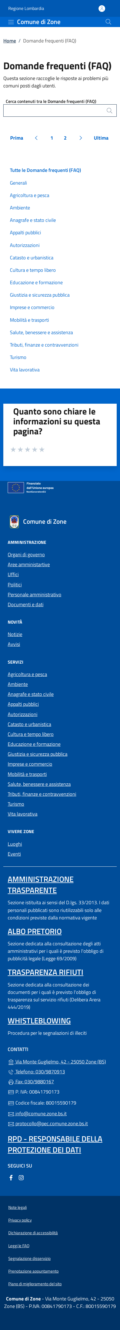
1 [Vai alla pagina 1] (54, 139)
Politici (15, 584)
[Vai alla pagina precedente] (36, 138)
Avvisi (14, 644)
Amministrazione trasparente (40, 884)
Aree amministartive (29, 564)
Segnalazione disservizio (29, 1258)
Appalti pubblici (25, 232)
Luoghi (15, 844)
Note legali (17, 1207)
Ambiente (20, 207)
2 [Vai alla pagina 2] (68, 139)
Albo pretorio (35, 931)
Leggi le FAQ (18, 1246)
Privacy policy (20, 1220)
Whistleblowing (39, 1020)
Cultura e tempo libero (33, 270)
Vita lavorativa (25, 369)
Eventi (14, 854)
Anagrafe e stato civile (33, 220)
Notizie (15, 634)
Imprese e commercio (32, 307)
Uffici (13, 574)
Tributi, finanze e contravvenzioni (44, 345)
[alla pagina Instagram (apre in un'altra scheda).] (21, 1177)
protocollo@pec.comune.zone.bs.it (48, 1123)
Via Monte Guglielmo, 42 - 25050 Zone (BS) (60, 1061)
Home (9, 40)
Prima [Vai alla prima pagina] (18, 139)
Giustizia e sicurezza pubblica (40, 295)
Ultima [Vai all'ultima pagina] (103, 139)
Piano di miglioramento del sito (35, 1284)
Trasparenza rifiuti (45, 972)
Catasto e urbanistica (31, 257)
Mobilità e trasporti (29, 320)
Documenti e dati (25, 604)
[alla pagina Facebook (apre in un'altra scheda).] (11, 1177)
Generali (18, 183)
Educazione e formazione (36, 282)
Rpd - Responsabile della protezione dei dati (55, 1144)
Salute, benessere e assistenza (41, 332)
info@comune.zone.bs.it (37, 1113)
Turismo (18, 357)
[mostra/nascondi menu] (11, 22)
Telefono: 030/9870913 (36, 1071)
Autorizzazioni (25, 245)
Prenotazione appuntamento (33, 1271)
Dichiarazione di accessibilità (33, 1233)
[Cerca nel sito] (108, 21)
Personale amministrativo (34, 594)
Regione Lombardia (26, 8)
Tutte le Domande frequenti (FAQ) (45, 170)
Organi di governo (26, 554)
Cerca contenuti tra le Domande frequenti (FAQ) (51, 101)
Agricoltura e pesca (29, 195)
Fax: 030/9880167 (31, 1081)
